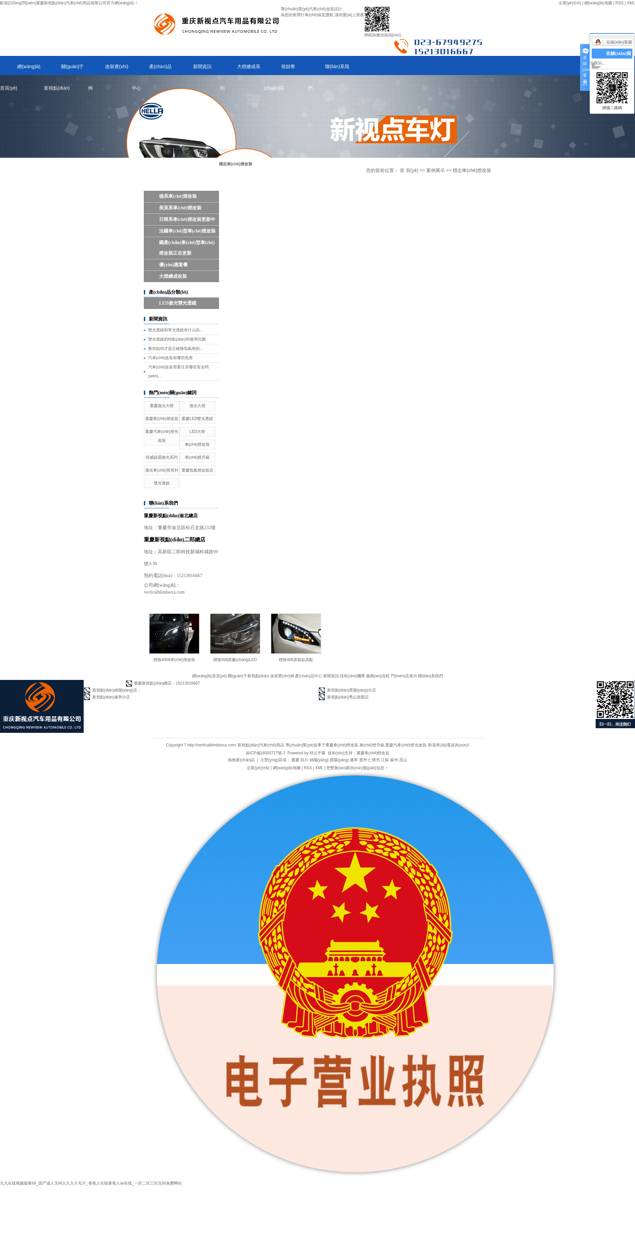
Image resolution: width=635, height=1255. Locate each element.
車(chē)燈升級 (197, 457)
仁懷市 (374, 760)
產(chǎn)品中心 (152, 69)
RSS (619, 3)
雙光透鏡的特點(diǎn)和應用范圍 (177, 339)
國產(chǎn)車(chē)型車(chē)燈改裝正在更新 (187, 248)
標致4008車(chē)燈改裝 (174, 659)
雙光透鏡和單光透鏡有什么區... (175, 330)
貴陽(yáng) (339, 760)
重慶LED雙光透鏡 (197, 418)
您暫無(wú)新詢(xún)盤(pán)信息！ (357, 768)
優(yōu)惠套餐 (173, 264)
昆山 (403, 760)
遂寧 (354, 760)
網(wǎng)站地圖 (598, 3)
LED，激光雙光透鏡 (177, 303)
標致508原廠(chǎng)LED (235, 659)
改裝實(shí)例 (108, 69)
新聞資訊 (202, 66)
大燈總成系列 (240, 69)
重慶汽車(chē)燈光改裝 (405, 745)
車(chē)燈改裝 (197, 444)
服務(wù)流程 (378, 676)
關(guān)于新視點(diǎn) (64, 69)
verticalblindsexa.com (164, 592)
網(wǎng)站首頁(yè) (20, 69)
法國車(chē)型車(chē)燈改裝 (187, 231)
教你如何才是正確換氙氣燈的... (175, 348)
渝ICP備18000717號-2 (265, 753)
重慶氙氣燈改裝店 (197, 470)
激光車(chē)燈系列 (161, 470)
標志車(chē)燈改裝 (472, 170)
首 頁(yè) (409, 170)
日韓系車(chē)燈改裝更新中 (187, 219)
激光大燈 (197, 405)
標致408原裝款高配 (296, 659)
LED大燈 (197, 431)
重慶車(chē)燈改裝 (161, 418)
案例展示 (435, 170)
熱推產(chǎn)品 (241, 760)
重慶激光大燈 (162, 405)
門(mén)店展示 (404, 676)
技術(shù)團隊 (352, 676)
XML (631, 3)
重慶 (295, 760)
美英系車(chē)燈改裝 (180, 207)
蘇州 (394, 760)
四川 (304, 760)
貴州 (363, 760)
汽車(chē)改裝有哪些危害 (170, 358)
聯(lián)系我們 (328, 69)
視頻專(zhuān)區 (279, 69)
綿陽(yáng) (319, 760)
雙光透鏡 (162, 483)
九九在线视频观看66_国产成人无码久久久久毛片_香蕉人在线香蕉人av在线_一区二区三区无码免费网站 (91, 1183)
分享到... (597, 63)
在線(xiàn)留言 (618, 58)
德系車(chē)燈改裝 (178, 196)
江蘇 (385, 760)
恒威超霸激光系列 (162, 457)
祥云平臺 (317, 753)
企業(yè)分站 (570, 3)
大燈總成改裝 (173, 276)
